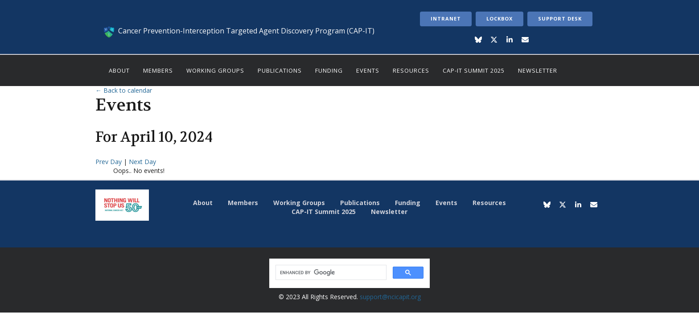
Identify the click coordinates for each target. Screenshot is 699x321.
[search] (330, 273)
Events (367, 70)
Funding (329, 70)
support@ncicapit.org (390, 296)
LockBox (499, 18)
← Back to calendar (123, 90)
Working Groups (215, 70)
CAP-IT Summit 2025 (474, 70)
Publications (280, 70)
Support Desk (560, 18)
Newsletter (537, 70)
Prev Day (109, 161)
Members (158, 70)
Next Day (142, 161)
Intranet (446, 18)
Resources (411, 70)
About (119, 70)
